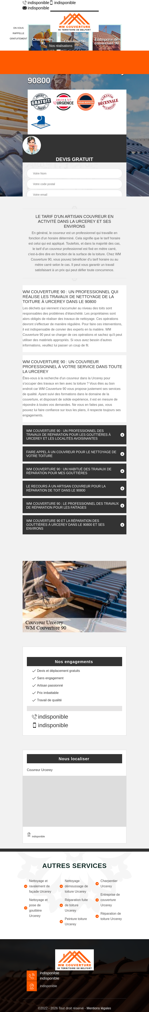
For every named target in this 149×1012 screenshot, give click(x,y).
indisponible (34, 2)
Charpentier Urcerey (106, 883)
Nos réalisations (60, 46)
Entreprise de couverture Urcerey (107, 900)
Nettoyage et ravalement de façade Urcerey (37, 886)
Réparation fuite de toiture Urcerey (73, 905)
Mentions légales (99, 1008)
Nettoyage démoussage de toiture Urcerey (73, 886)
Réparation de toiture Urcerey (108, 916)
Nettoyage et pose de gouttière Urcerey (36, 908)
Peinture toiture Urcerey (73, 921)
